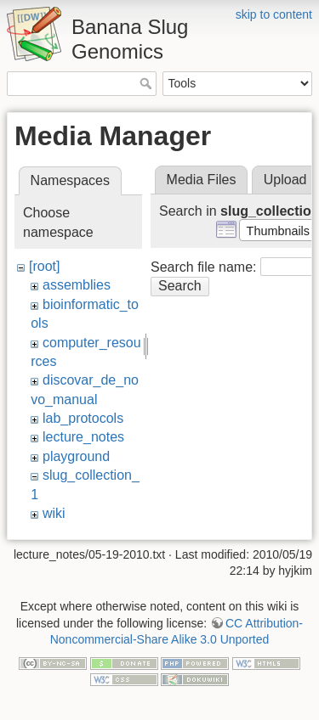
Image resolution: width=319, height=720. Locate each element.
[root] (44, 266)
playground (76, 456)
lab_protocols (83, 418)
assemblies (77, 285)
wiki (54, 513)
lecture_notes (83, 437)
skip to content (274, 14)
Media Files (201, 179)
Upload (285, 179)
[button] (277, 230)
